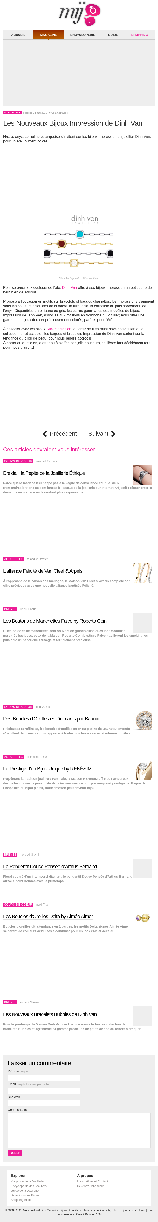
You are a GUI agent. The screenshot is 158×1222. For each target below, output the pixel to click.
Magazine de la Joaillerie (27, 1181)
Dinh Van (69, 288)
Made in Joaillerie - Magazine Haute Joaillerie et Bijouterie (79, 14)
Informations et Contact (92, 1181)
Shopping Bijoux (21, 1200)
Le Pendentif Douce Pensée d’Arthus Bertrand (50, 866)
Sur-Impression (58, 329)
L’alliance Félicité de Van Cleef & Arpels (42, 571)
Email (28, 1084)
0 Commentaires (58, 112)
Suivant (98, 433)
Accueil (18, 35)
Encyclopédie (82, 35)
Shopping (139, 35)
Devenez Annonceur (90, 1186)
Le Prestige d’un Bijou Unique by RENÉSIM (47, 769)
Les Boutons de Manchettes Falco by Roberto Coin (55, 621)
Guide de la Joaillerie (25, 1190)
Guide (113, 35)
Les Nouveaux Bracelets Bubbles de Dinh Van (50, 1014)
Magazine (48, 35)
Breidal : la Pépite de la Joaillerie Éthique (44, 473)
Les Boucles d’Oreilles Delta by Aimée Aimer (48, 916)
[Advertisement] (80, 74)
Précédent (63, 433)
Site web (14, 1097)
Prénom (18, 1071)
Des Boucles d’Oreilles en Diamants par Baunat (51, 719)
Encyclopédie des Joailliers (29, 1186)
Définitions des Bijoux (25, 1195)
